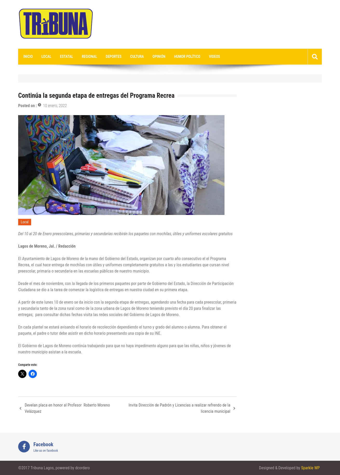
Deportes (113, 56)
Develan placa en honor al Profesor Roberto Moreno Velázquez (67, 408)
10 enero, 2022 (55, 105)
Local (46, 56)
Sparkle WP (310, 467)
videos (214, 56)
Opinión (159, 56)
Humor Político (187, 56)
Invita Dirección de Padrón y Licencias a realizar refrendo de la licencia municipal (179, 408)
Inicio (28, 56)
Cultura (137, 56)
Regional (89, 56)
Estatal (66, 56)
